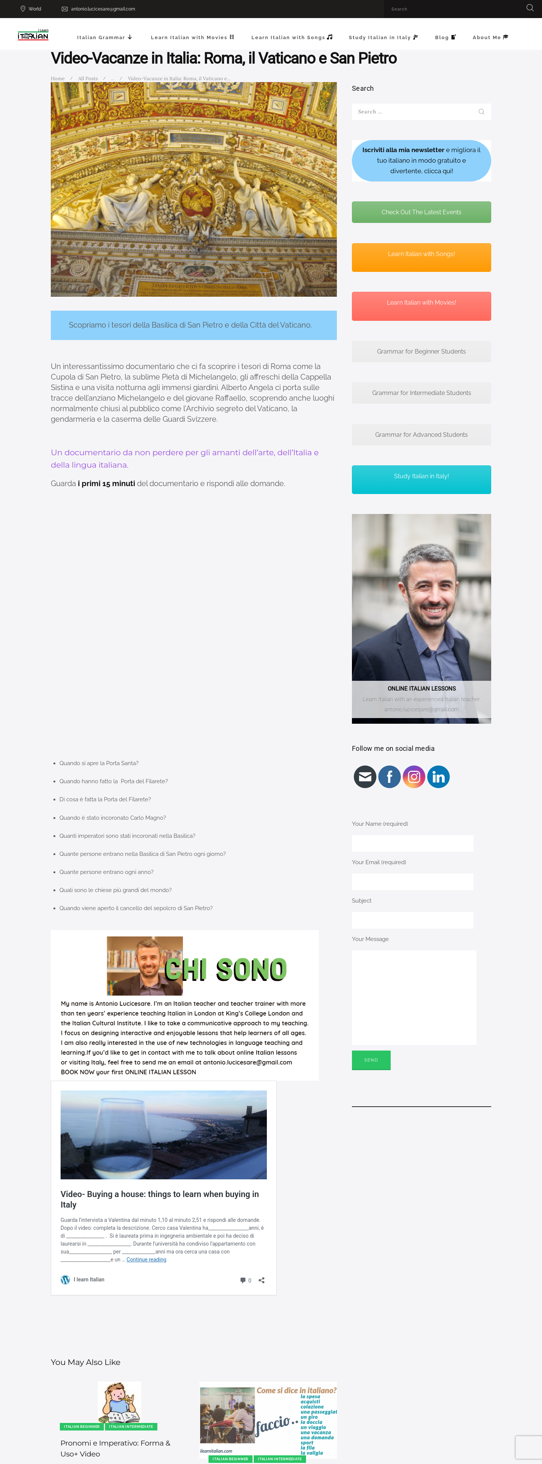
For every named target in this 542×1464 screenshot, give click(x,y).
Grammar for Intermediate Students (421, 392)
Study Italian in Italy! (421, 476)
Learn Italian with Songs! (421, 254)
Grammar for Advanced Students (421, 434)
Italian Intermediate (131, 1427)
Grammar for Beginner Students (421, 351)
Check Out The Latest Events (421, 212)
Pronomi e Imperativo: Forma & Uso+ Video (116, 1448)
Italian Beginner (82, 1427)
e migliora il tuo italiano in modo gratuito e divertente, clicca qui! (421, 160)
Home (58, 78)
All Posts (88, 78)
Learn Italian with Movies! (421, 302)
